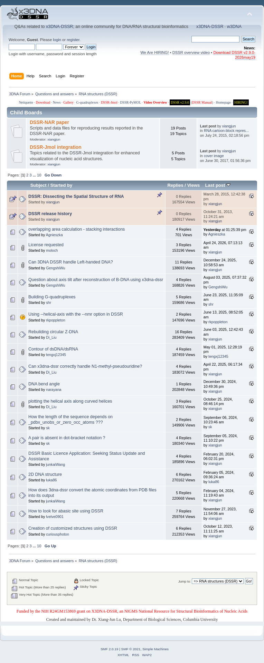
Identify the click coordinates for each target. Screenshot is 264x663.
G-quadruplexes (87, 102)
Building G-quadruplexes (52, 297)
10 (39, 175)
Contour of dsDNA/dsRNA (53, 349)
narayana (53, 389)
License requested (46, 244)
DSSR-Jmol (109, 102)
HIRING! (240, 102)
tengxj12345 (56, 355)
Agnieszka (54, 235)
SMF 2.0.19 (110, 649)
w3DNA (234, 26)
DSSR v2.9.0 (180, 102)
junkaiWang (55, 464)
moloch (52, 250)
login (57, 40)
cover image (214, 156)
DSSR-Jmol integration (55, 147)
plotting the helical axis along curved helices (70, 401)
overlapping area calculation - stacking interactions (76, 229)
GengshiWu (55, 268)
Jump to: (184, 581)
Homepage (223, 102)
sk (48, 428)
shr (48, 302)
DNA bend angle (44, 384)
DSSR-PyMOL (130, 102)
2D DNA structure (45, 474)
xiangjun (53, 139)
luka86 (51, 480)
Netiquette (26, 102)
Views (193, 185)
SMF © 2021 (131, 649)
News (57, 102)
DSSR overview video (191, 52)
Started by (61, 185)
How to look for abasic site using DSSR (65, 511)
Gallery (68, 102)
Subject (38, 185)
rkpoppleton (55, 320)
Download (43, 102)
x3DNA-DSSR (59, 26)
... (35, 175)
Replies (175, 185)
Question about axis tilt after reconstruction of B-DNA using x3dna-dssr (95, 279)
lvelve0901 (55, 517)
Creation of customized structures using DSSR (72, 528)
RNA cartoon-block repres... (226, 130)
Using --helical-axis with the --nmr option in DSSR (75, 314)
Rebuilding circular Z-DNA (53, 331)
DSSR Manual (202, 102)
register (73, 40)
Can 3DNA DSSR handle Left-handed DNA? (70, 262)
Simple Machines (155, 649)
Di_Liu (51, 337)
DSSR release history (50, 213)
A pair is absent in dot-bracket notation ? (66, 437)
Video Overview (155, 102)
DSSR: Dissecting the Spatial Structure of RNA (76, 196)
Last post (217, 185)
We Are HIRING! (154, 52)
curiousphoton (57, 534)
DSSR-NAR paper (49, 122)
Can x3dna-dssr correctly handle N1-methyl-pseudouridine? (85, 366)
